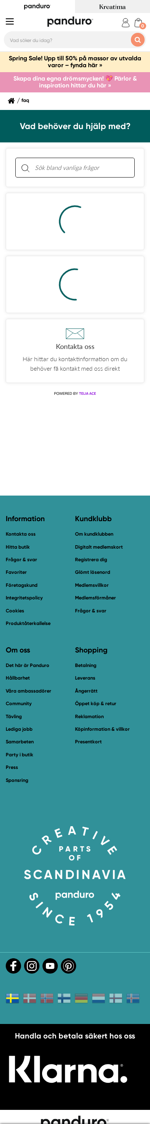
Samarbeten (20, 741)
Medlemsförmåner (95, 598)
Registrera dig (91, 559)
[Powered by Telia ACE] (75, 393)
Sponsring (17, 780)
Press (12, 767)
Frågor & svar (21, 559)
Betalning (85, 665)
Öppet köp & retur (95, 703)
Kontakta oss (21, 534)
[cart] (138, 22)
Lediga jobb (19, 729)
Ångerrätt (86, 691)
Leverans (85, 678)
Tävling (14, 716)
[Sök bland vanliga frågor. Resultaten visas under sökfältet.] (81, 167)
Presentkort (88, 741)
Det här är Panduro (27, 665)
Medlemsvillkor (92, 585)
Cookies (15, 611)
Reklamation (89, 716)
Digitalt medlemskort (99, 547)
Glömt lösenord (92, 572)
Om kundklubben (94, 534)
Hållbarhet (18, 678)
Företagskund (22, 585)
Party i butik (19, 754)
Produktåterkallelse (28, 623)
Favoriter (16, 572)
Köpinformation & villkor (102, 729)
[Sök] (25, 167)
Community (19, 703)
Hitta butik (18, 547)
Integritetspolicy (24, 598)
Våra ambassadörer (28, 691)
